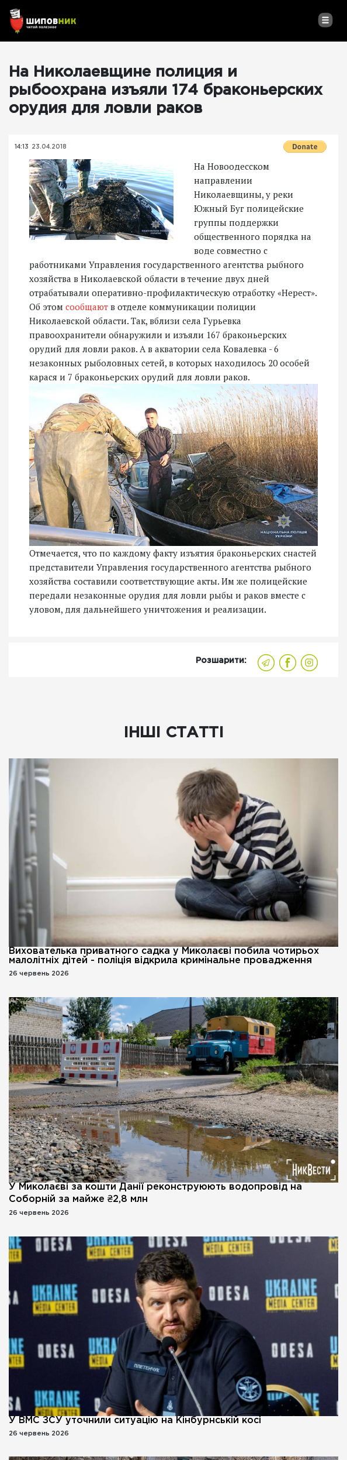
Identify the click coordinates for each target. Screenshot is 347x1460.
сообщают (86, 306)
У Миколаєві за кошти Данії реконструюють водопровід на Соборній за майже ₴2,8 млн (155, 1193)
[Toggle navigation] (325, 19)
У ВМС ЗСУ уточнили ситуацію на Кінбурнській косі (135, 1420)
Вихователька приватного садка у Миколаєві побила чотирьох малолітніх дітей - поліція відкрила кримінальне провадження (164, 956)
